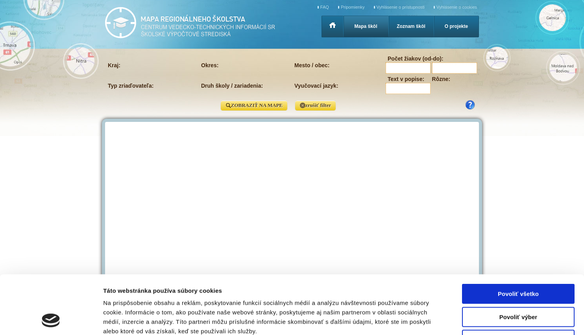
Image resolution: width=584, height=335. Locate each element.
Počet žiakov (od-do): (416, 58)
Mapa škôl (365, 26)
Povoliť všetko (518, 239)
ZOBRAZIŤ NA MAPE (254, 105)
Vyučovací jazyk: (316, 86)
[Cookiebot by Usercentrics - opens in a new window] (51, 320)
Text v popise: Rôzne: (419, 79)
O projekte (456, 26)
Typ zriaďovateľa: (130, 86)
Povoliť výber (518, 262)
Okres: (209, 65)
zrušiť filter (315, 105)
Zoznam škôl (411, 26)
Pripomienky (353, 7)
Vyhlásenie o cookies (456, 7)
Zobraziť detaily (411, 319)
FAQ (324, 7)
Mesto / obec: (311, 65)
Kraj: (114, 65)
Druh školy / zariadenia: (232, 86)
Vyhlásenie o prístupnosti (401, 7)
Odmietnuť (518, 285)
